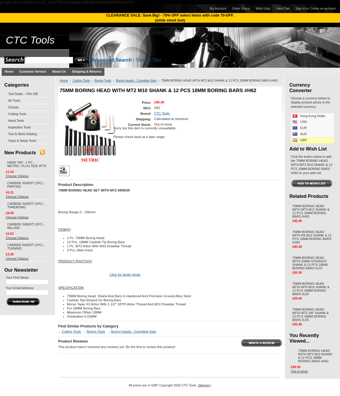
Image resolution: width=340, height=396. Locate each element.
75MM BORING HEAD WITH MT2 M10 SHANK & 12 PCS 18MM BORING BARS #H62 (315, 356)
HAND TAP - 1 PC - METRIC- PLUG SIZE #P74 (26, 164)
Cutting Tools (17, 114)
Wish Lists (263, 8)
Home (64, 80)
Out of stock (299, 371)
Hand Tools (16, 120)
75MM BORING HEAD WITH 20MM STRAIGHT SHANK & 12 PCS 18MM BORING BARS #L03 (309, 263)
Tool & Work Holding (22, 134)
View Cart (283, 8)
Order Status (241, 8)
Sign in (300, 8)
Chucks (13, 107)
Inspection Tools (19, 127)
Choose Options (17, 176)
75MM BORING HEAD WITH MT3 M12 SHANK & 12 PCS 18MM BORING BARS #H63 (311, 211)
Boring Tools (103, 80)
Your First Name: (17, 277)
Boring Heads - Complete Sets (136, 80)
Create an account (323, 8)
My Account (218, 8)
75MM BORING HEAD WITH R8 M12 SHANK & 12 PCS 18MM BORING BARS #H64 (312, 237)
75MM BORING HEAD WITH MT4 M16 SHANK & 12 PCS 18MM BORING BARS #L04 (311, 289)
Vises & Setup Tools (22, 140)
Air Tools (14, 100)
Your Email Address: (20, 288)
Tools (30, 40)
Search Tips (148, 60)
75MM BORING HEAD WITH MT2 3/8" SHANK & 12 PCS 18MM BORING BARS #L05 (310, 315)
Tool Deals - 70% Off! (23, 94)
